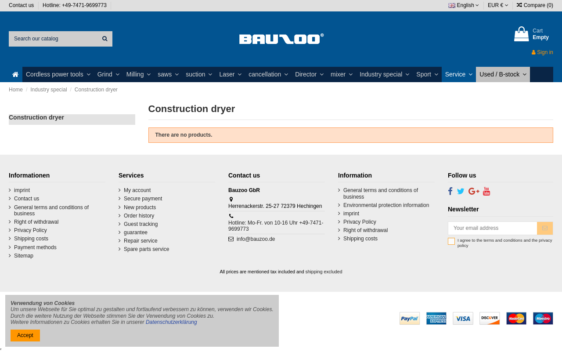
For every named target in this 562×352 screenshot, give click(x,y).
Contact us (22, 5)
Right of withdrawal (36, 222)
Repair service (141, 241)
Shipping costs (31, 239)
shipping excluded (323, 271)
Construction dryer (36, 117)
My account (137, 190)
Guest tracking (141, 224)
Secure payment (143, 199)
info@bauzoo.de (256, 239)
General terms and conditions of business (51, 210)
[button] (58, 74)
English (463, 5)
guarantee (136, 232)
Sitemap (23, 256)
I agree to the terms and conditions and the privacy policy (505, 243)
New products (140, 207)
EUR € (498, 5)
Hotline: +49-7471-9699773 (75, 5)
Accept (25, 335)
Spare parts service (146, 249)
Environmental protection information (386, 205)
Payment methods (35, 247)
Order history (139, 216)
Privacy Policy (30, 230)
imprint (22, 190)
